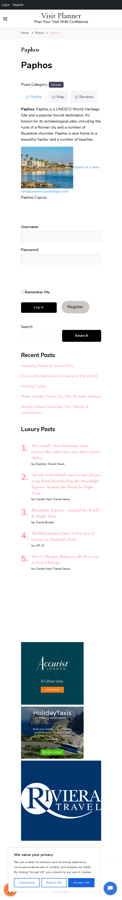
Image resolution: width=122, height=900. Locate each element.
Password (29, 249)
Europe (56, 85)
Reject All (54, 883)
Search (27, 326)
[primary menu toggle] (5, 18)
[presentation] (49, 277)
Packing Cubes (33, 386)
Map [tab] (57, 96)
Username (29, 226)
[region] (54, 870)
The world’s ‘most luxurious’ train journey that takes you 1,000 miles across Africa (65, 451)
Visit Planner (61, 15)
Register (75, 307)
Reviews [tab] (84, 96)
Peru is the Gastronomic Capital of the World (59, 376)
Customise (27, 883)
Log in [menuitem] (6, 4)
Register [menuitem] (18, 4)
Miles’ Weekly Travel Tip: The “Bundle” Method (61, 396)
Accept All (81, 883)
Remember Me (35, 292)
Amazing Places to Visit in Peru (47, 365)
